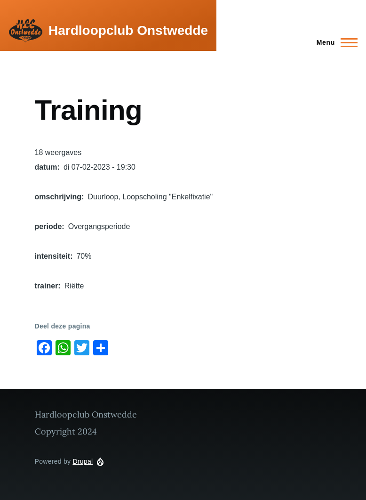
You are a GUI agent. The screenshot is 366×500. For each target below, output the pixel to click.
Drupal (82, 461)
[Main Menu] (334, 42)
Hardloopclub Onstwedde (128, 30)
